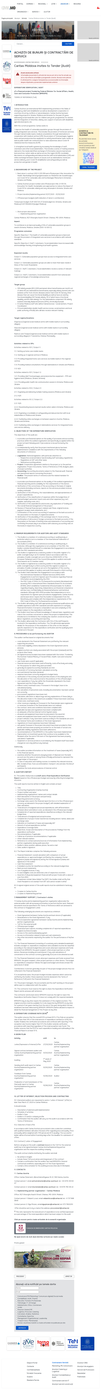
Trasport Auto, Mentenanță (28, 1321)
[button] (31, 4)
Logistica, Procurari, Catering (28, 1312)
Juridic (20, 1307)
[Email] (27, 1292)
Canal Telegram (88, 167)
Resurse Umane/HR (25, 1310)
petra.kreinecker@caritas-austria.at (45, 1181)
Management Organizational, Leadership (32, 1318)
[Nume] (27, 1288)
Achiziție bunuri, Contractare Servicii (26, 62)
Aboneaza (22, 1328)
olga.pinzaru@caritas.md (50, 1204)
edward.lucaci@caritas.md (52, 1198)
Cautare (68, 44)
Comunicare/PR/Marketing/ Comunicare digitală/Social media (40, 1296)
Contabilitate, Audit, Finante (28, 1299)
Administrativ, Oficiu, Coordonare (30, 1305)
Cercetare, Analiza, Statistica (28, 1314)
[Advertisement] (88, 95)
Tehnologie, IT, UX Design (27, 1303)
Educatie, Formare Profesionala (29, 1301)
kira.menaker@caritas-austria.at (44, 1187)
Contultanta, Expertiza (26, 1316)
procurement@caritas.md (59, 1208)
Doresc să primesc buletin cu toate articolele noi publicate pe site (41, 1323)
